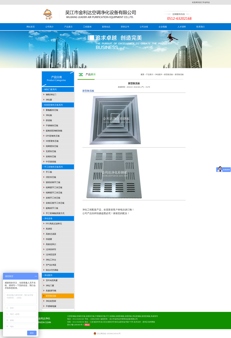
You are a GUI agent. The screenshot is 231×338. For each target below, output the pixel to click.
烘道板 (47, 120)
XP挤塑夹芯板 (51, 141)
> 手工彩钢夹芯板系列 (53, 167)
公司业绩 (144, 27)
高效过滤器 (49, 234)
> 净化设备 (47, 218)
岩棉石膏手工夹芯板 (53, 203)
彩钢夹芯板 (81, 316)
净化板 (47, 115)
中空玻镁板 (49, 162)
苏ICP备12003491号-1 (75, 325)
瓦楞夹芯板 (49, 151)
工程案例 (87, 27)
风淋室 (47, 229)
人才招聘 (181, 27)
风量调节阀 (49, 291)
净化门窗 (48, 285)
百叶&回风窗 (50, 280)
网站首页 (31, 27)
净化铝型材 (49, 301)
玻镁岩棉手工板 (51, 182)
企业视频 (163, 27)
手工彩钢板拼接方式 (53, 213)
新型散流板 (49, 296)
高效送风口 (49, 244)
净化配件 (158, 74)
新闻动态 (106, 27)
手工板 (47, 172)
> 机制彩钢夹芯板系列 (53, 105)
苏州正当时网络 (149, 322)
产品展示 (68, 27)
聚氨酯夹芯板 (50, 110)
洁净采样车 (49, 249)
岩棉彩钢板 (119, 316)
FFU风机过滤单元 (52, 224)
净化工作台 (49, 260)
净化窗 (47, 100)
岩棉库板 (128, 316)
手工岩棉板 (110, 316)
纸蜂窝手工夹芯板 (52, 193)
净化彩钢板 (136, 316)
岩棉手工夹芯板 (51, 198)
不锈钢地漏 (49, 306)
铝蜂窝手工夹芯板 (52, 187)
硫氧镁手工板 (50, 208)
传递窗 (47, 239)
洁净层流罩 (49, 255)
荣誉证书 (125, 27)
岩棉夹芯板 (49, 156)
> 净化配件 (47, 275)
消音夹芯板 (49, 177)
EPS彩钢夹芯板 (51, 136)
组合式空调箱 (50, 270)
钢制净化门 (49, 94)
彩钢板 (73, 316)
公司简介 (49, 27)
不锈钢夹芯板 (50, 125)
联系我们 (200, 27)
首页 (142, 74)
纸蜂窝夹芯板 (50, 146)
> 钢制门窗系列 (50, 89)
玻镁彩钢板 (146, 316)
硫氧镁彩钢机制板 (52, 131)
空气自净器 (49, 265)
